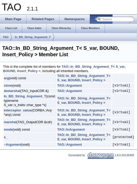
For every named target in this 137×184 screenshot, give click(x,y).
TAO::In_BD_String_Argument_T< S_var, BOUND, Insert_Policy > (84, 78)
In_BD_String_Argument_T (33, 37)
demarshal (12, 91)
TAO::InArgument (71, 129)
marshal (10, 122)
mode (8, 129)
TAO (5, 37)
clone (8, 85)
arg (6, 78)
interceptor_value (17, 110)
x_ (5, 137)
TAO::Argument (69, 85)
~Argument (12, 144)
